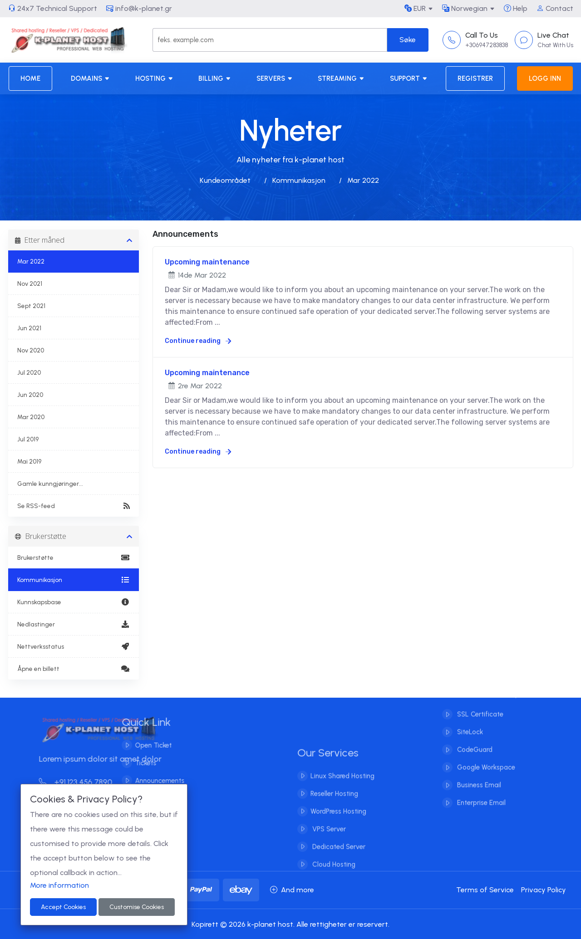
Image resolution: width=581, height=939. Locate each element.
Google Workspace (485, 758)
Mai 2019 (29, 461)
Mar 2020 (30, 417)
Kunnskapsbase (73, 602)
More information (59, 885)
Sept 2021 (31, 305)
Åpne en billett (73, 668)
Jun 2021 (29, 328)
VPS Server (328, 839)
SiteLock (469, 723)
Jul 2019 (28, 439)
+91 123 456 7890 (85, 782)
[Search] (270, 40)
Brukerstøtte (73, 557)
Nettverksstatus (73, 646)
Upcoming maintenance (207, 262)
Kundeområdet (225, 180)
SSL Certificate (479, 705)
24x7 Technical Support (52, 8)
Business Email (478, 776)
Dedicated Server (337, 856)
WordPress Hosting (338, 821)
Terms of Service (485, 889)
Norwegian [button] (464, 8)
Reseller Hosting (334, 803)
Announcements (150, 781)
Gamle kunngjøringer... (50, 483)
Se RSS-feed (73, 505)
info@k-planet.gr (139, 8)
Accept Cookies (63, 907)
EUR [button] (415, 8)
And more (292, 889)
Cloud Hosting (332, 874)
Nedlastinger (73, 624)
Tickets (136, 763)
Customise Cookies (136, 907)
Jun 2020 (30, 394)
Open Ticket (143, 745)
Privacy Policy (543, 889)
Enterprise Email (480, 793)
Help (515, 8)
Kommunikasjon (298, 180)
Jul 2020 (29, 372)
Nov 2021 (29, 283)
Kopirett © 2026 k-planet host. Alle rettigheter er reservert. (290, 924)
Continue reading (198, 341)
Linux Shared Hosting (342, 786)
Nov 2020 (30, 350)
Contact (555, 8)
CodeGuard (473, 740)
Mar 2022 (30, 261)
